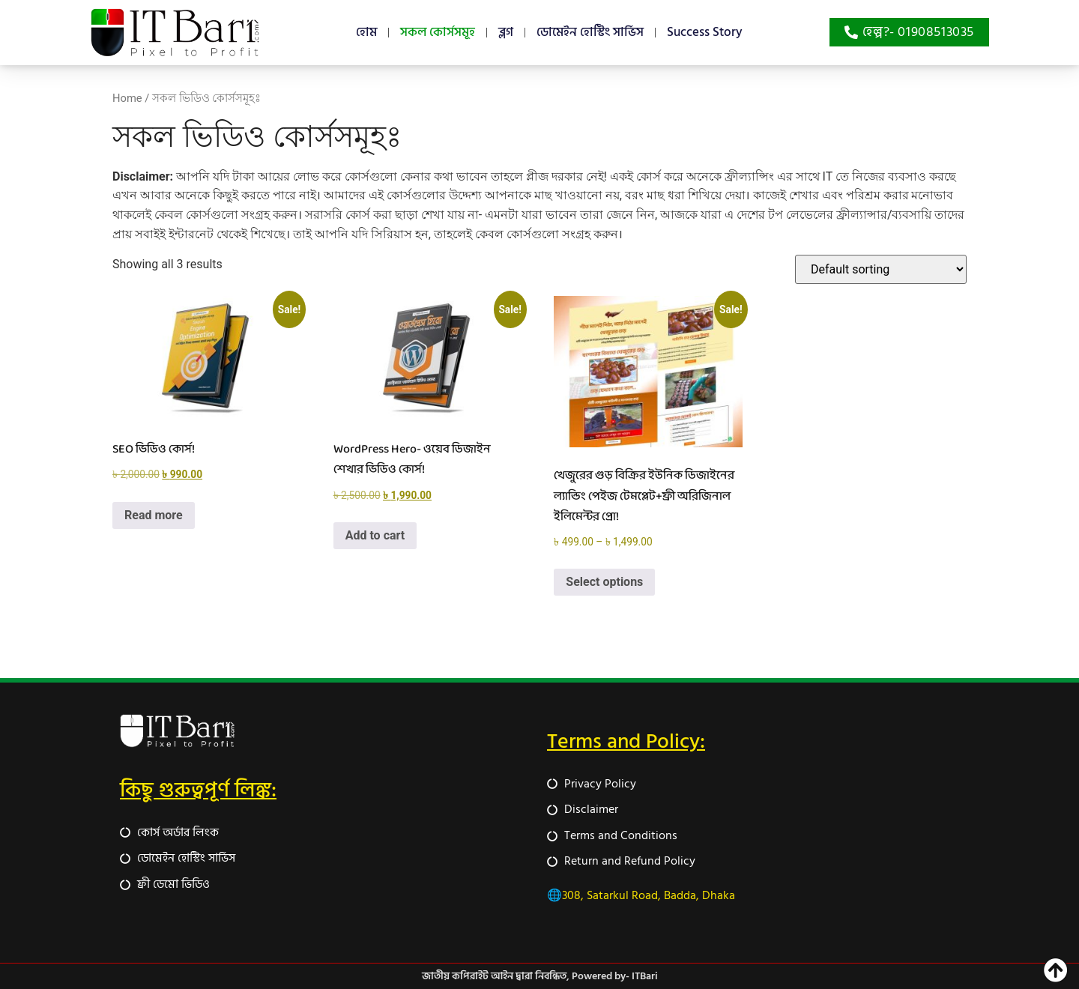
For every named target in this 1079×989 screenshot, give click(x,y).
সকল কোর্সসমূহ (437, 32)
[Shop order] (881, 269)
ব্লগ (505, 32)
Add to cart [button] (375, 535)
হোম (366, 32)
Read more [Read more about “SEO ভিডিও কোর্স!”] (153, 515)
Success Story (705, 32)
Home (127, 98)
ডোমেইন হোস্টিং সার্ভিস (590, 32)
